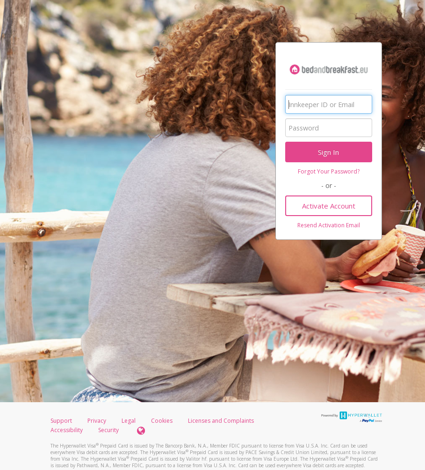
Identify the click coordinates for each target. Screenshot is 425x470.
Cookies (162, 421)
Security (108, 430)
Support (61, 421)
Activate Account (328, 205)
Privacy (96, 421)
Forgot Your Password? (329, 171)
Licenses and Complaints (221, 421)
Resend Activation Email (328, 225)
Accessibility (66, 430)
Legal (129, 421)
